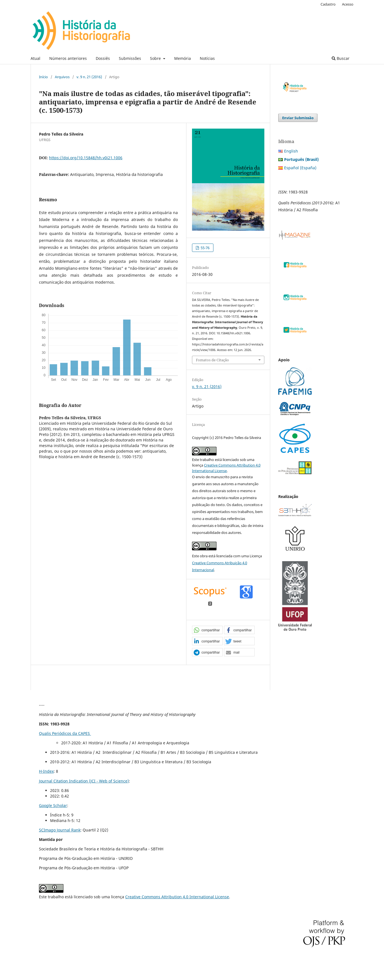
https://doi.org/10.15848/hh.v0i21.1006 (85, 157)
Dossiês (103, 58)
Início (43, 76)
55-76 (205, 247)
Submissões (130, 58)
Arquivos (62, 76)
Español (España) (300, 167)
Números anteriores (68, 58)
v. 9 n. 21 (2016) (89, 76)
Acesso (347, 4)
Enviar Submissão (298, 117)
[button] (207, 630)
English (291, 151)
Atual (35, 58)
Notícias (207, 58)
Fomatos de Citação (212, 359)
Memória (182, 58)
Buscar (340, 58)
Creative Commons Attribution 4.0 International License (177, 896)
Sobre (156, 58)
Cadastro (328, 4)
